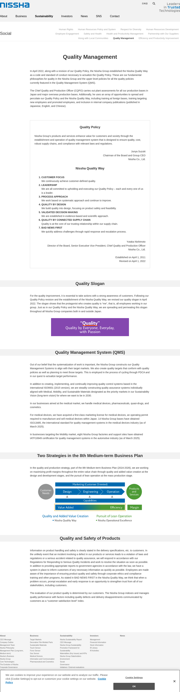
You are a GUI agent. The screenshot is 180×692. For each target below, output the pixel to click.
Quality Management (123, 38)
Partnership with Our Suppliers (163, 33)
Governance (64, 664)
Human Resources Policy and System (97, 29)
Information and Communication (42, 659)
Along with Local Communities (93, 38)
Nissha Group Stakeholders (70, 656)
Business (21, 16)
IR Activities (94, 651)
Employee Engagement (67, 33)
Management (95, 640)
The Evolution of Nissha (9, 664)
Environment (65, 659)
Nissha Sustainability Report (71, 640)
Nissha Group (5, 659)
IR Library (93, 648)
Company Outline (6, 642)
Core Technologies (7, 662)
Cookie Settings (134, 679)
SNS (99, 16)
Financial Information (98, 642)
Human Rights (66, 29)
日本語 (145, 3)
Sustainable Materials (38, 645)
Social (5, 33)
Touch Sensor (35, 648)
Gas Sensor (34, 653)
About (3, 16)
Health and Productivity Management (124, 33)
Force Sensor (35, 651)
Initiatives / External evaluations (72, 667)
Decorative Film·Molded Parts (41, 642)
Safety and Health (93, 33)
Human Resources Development (162, 29)
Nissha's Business (7, 656)
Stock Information (97, 645)
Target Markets (35, 640)
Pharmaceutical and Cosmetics (42, 662)
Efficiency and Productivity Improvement (159, 38)
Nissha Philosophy (7, 648)
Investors (67, 16)
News (84, 16)
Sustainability (44, 16)
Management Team (7, 645)
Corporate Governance (9, 667)
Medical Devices (36, 656)
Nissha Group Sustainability (70, 645)
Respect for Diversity (130, 29)
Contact (114, 16)
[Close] (174, 683)
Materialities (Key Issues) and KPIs (73, 653)
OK (134, 688)
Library (2, 670)
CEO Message (5, 640)
